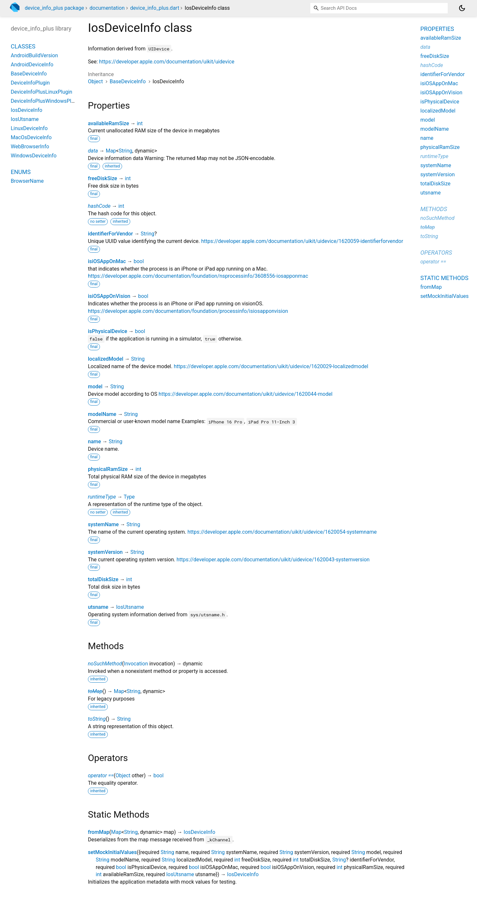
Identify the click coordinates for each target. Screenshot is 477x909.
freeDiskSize (102, 178)
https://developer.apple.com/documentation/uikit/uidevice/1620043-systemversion (273, 559)
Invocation (136, 664)
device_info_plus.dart (154, 8)
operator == (101, 775)
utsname (98, 607)
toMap (95, 691)
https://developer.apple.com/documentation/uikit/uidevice (166, 62)
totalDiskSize (103, 579)
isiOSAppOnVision (109, 296)
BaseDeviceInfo (128, 81)
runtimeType (102, 497)
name (94, 441)
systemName (103, 524)
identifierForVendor (110, 234)
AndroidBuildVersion (34, 55)
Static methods (444, 277)
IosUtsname (130, 607)
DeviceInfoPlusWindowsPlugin (46, 101)
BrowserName (27, 181)
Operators (436, 252)
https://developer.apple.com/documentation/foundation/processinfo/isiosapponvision (188, 311)
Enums (21, 171)
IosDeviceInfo (199, 832)
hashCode (99, 206)
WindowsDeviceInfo (34, 156)
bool (138, 261)
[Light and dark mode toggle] (462, 8)
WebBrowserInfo (30, 146)
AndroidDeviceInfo (32, 64)
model (95, 386)
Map (111, 151)
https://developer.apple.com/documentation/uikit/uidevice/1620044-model (245, 394)
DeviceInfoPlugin (30, 83)
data (93, 151)
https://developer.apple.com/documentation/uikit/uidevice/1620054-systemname (282, 532)
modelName (102, 414)
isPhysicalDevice (107, 331)
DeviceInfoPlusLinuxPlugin (41, 92)
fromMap (98, 832)
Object (95, 81)
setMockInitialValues (112, 852)
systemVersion (105, 552)
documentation (107, 8)
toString (96, 719)
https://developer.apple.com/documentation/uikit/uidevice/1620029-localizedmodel (271, 366)
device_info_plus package (54, 8)
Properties (437, 28)
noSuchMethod (105, 664)
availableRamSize (108, 123)
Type (129, 497)
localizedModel (105, 359)
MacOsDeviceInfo (31, 137)
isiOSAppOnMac (107, 261)
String (125, 151)
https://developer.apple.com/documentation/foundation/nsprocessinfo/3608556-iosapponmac (198, 276)
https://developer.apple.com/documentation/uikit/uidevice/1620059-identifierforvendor (302, 241)
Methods (433, 209)
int (140, 123)
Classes (23, 46)
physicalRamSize (108, 469)
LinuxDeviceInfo (29, 128)
